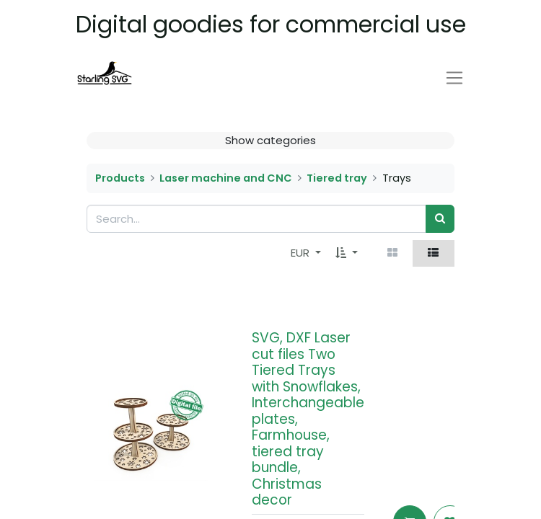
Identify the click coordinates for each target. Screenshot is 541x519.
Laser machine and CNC (225, 178)
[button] (346, 253)
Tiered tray (337, 178)
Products (120, 178)
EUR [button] (301, 252)
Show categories (270, 140)
